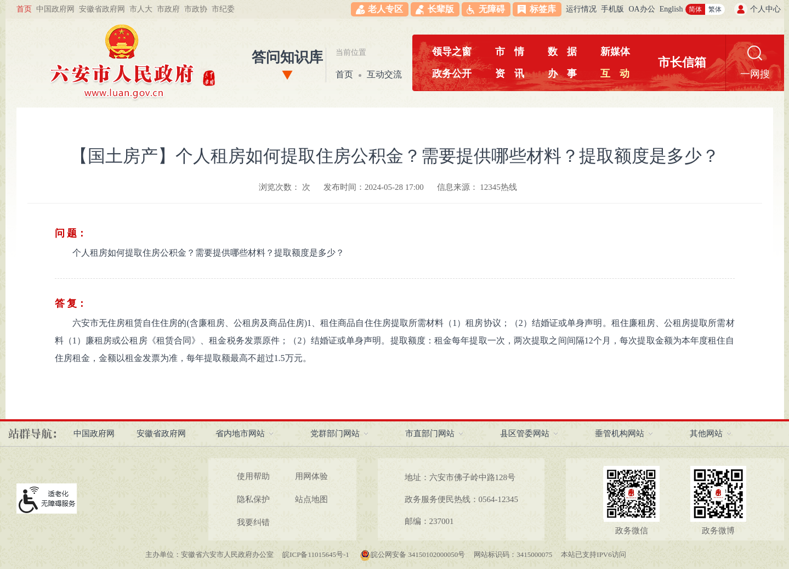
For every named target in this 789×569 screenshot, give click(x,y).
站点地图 (311, 499)
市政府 (168, 9)
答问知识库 (287, 57)
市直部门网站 (430, 433)
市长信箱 (682, 62)
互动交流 (384, 74)
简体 (695, 9)
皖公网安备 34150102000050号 (412, 554)
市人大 (140, 9)
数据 (562, 51)
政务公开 (452, 73)
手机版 (612, 9)
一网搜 (755, 74)
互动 (614, 73)
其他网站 (706, 433)
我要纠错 (253, 522)
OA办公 (641, 9)
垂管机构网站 (619, 433)
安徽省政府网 (102, 9)
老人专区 (385, 9)
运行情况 (581, 9)
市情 (509, 51)
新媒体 (615, 51)
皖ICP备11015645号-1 (316, 554)
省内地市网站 (240, 433)
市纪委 (223, 9)
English (671, 9)
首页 (24, 9)
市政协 (195, 9)
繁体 (715, 9)
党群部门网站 (335, 433)
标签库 (543, 9)
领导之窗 (452, 51)
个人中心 (765, 9)
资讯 (509, 73)
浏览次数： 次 (284, 187)
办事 (562, 73)
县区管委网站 (524, 433)
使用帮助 (253, 476)
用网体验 (311, 476)
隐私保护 (253, 499)
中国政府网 (55, 9)
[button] (435, 9)
